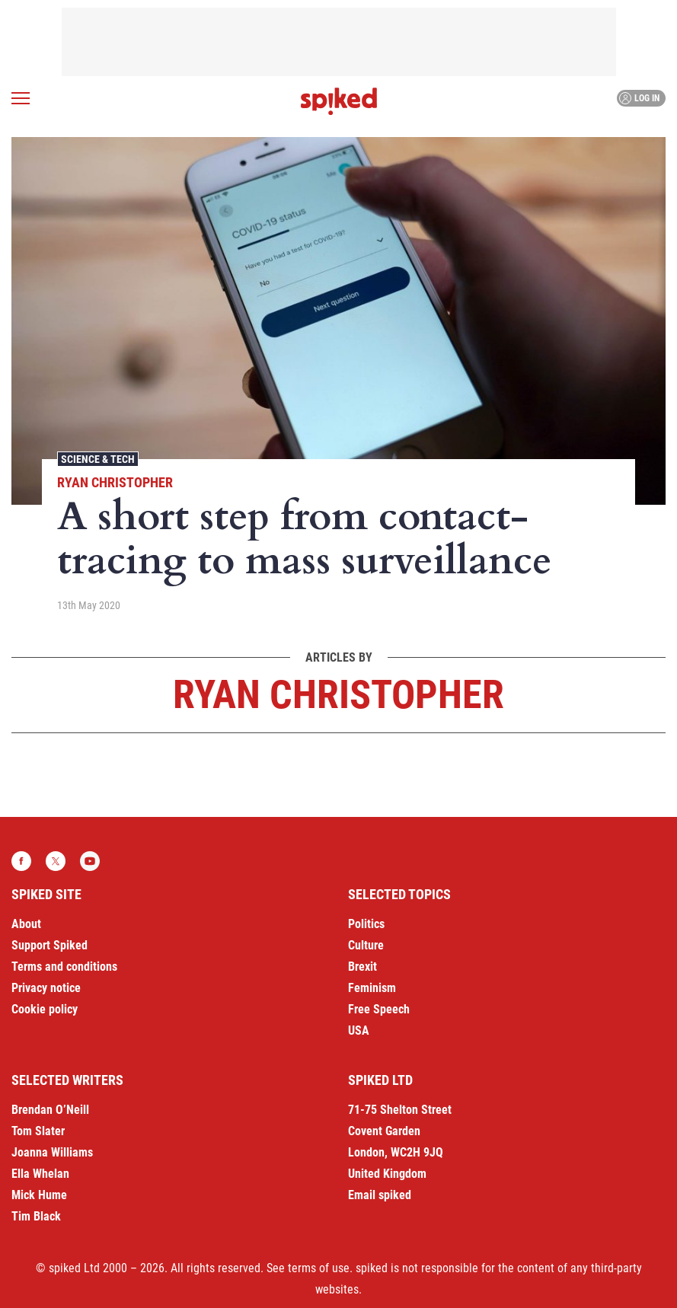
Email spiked (379, 1195)
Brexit (362, 966)
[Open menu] (20, 98)
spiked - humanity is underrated (339, 101)
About (26, 924)
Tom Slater (38, 1131)
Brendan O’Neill (50, 1109)
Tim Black (36, 1216)
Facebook (21, 861)
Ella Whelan (40, 1173)
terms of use (319, 1268)
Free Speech (379, 1009)
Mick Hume (39, 1195)
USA (358, 1030)
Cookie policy (44, 1009)
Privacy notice (46, 988)
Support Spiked (49, 945)
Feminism (372, 988)
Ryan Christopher (115, 482)
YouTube (90, 861)
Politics (366, 924)
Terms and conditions (64, 966)
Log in (639, 98)
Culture (366, 945)
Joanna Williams (52, 1152)
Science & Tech (98, 459)
